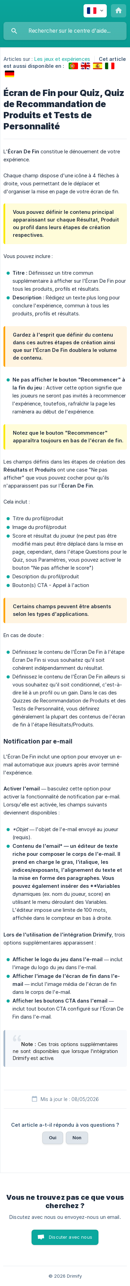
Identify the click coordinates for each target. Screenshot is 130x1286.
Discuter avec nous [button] (70, 1237)
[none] (95, 10)
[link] (73, 66)
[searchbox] (65, 31)
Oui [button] (53, 1137)
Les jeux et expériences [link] (62, 59)
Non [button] (76, 1137)
